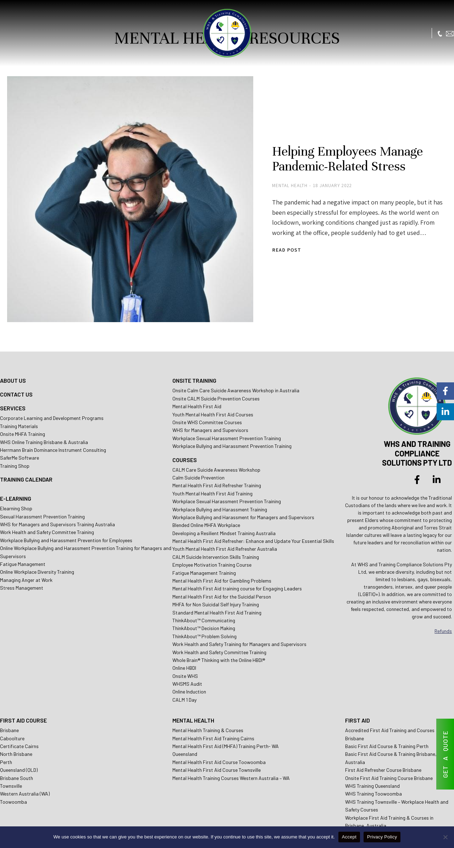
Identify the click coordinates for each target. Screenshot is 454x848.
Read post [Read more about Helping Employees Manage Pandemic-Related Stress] (262, 237)
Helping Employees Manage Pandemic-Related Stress (325, 145)
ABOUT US (13, 353)
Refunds (443, 603)
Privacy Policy (382, 836)
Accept (349, 836)
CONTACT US (16, 367)
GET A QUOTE (445, 754)
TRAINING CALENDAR (26, 452)
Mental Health (266, 172)
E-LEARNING (15, 471)
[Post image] (117, 186)
